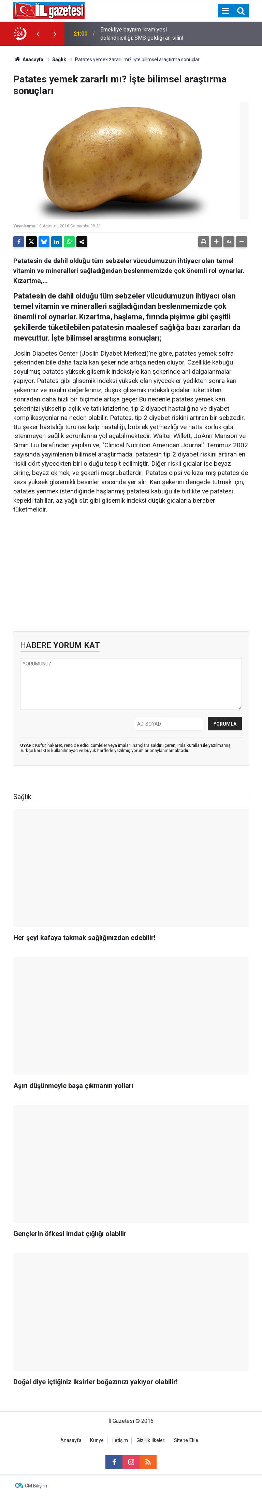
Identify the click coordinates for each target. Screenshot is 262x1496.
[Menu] (225, 10)
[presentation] (37, 34)
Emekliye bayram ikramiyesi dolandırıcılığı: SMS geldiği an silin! (142, 33)
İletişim (120, 1440)
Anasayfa (28, 59)
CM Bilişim (36, 1485)
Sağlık (59, 59)
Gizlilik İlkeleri (150, 1440)
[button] (216, 241)
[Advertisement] (131, 573)
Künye (97, 1440)
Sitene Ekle (186, 1440)
